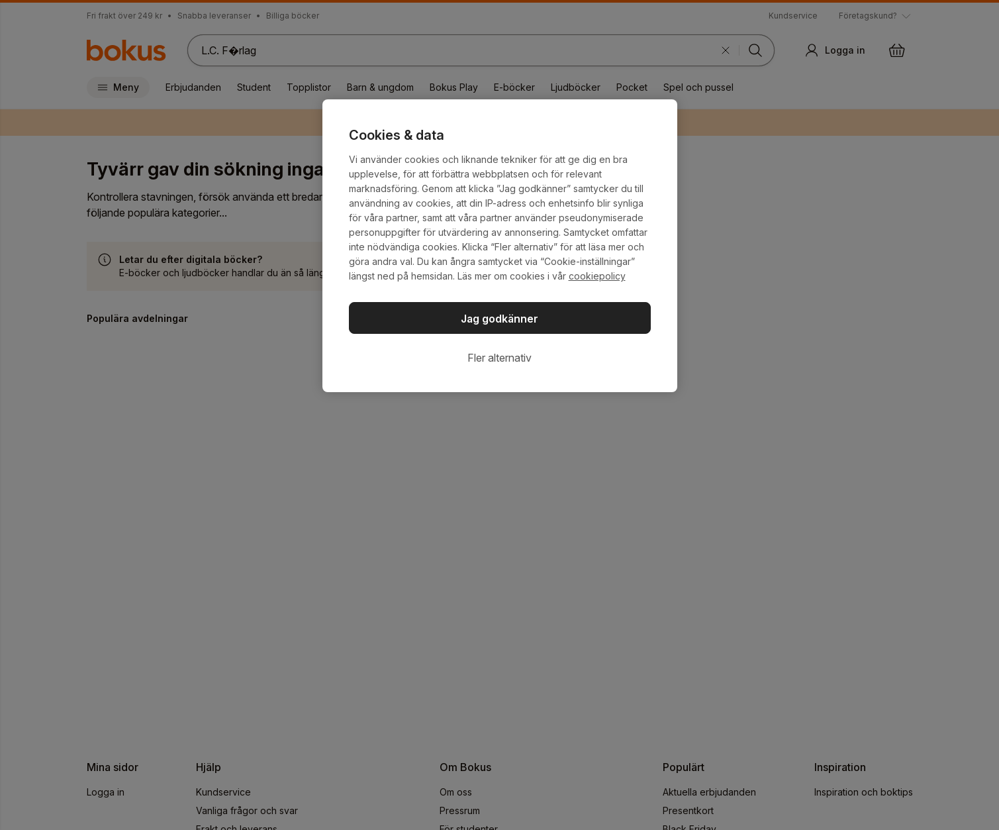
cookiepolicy (597, 276)
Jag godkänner (499, 318)
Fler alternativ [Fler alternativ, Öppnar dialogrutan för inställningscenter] (499, 357)
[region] (499, 245)
